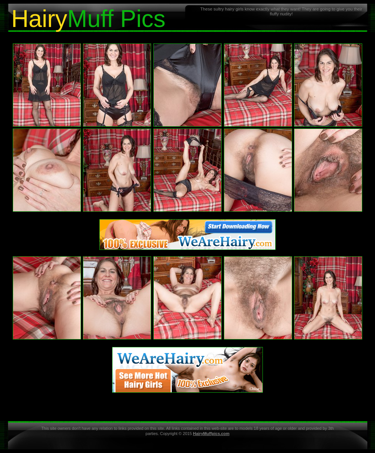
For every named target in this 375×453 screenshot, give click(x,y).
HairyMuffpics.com (211, 433)
